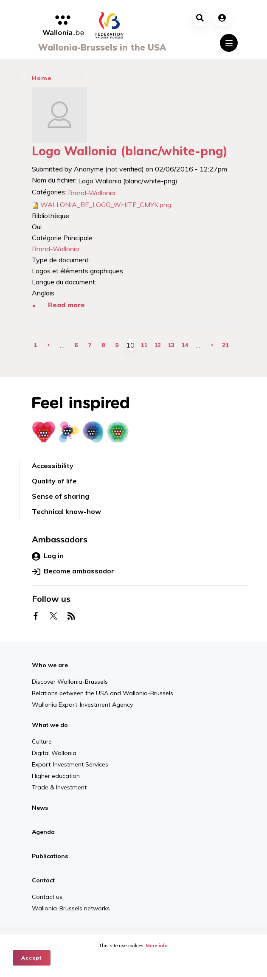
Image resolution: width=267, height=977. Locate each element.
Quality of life (54, 481)
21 (225, 345)
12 (157, 345)
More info (157, 946)
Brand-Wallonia (91, 192)
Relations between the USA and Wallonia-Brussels (102, 693)
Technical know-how (66, 511)
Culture (42, 741)
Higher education (56, 776)
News (40, 807)
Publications (50, 856)
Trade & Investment (59, 787)
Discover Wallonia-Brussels (70, 681)
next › (211, 345)
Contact (43, 880)
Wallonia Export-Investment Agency (82, 704)
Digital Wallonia (54, 753)
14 (184, 345)
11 (144, 345)
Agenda (43, 832)
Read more (66, 304)
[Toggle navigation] (229, 43)
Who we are (50, 665)
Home (42, 78)
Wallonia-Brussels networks (71, 908)
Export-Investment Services (70, 764)
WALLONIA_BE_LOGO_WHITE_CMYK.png (105, 204)
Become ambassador (73, 571)
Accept (31, 958)
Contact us (47, 897)
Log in (48, 556)
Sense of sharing (60, 496)
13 (171, 345)
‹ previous (48, 345)
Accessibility (52, 465)
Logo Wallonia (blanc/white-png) (130, 150)
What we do (50, 725)
